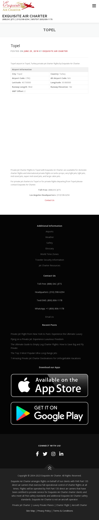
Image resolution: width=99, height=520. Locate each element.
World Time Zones (49, 254)
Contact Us (49, 200)
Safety (49, 242)
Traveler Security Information (49, 259)
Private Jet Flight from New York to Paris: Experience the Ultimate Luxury (46, 333)
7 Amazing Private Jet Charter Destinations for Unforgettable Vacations (46, 358)
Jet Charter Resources (49, 265)
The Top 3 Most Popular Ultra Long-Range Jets (34, 353)
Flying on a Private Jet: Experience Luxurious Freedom (37, 339)
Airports (49, 231)
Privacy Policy (44, 510)
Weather (49, 237)
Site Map (30, 510)
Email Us (49, 316)
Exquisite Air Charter (24, 16)
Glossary (49, 248)
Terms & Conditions (63, 510)
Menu (93, 5)
